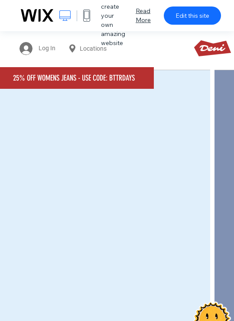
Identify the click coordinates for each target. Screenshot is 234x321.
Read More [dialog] (143, 15)
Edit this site (192, 15)
